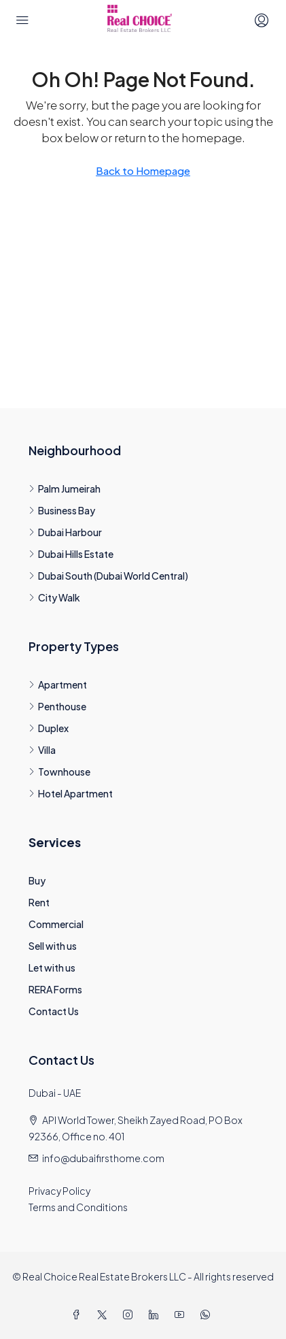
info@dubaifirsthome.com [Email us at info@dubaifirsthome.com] (103, 1158)
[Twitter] (104, 1314)
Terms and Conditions (78, 1207)
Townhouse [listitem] (59, 771)
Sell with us (53, 946)
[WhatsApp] (207, 1314)
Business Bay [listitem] (62, 510)
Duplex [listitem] (49, 728)
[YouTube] (182, 1314)
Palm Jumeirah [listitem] (65, 488)
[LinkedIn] (156, 1314)
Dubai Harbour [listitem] (65, 532)
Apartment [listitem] (58, 684)
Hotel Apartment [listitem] (71, 793)
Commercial (56, 924)
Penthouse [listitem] (57, 706)
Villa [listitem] (42, 750)
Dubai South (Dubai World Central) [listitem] (108, 575)
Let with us (52, 967)
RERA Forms (55, 989)
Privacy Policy (59, 1191)
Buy (37, 880)
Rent (39, 902)
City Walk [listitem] (54, 597)
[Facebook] (78, 1314)
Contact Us (54, 1011)
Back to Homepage (143, 170)
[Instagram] (130, 1314)
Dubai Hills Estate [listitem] (71, 554)
